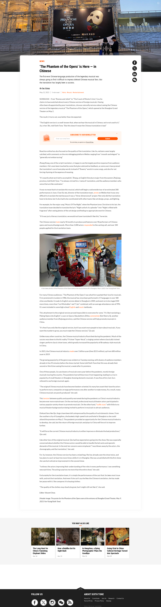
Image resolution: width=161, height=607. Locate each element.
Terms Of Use (88, 601)
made (72, 351)
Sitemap (108, 601)
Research (111, 598)
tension (46, 398)
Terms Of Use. (90, 142)
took (58, 222)
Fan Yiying (46, 88)
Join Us (104, 598)
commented (94, 316)
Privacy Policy (99, 601)
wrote (96, 193)
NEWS (42, 61)
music (81, 307)
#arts (64, 92)
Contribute (95, 598)
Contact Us (120, 598)
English (72, 307)
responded (88, 225)
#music (69, 92)
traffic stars (101, 404)
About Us (87, 598)
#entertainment (78, 92)
